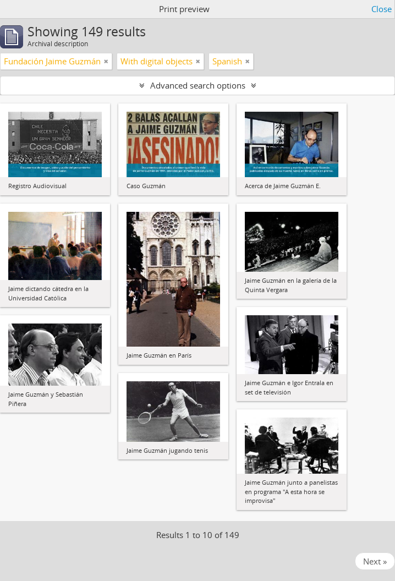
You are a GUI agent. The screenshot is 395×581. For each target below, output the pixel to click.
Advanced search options (197, 85)
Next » (375, 561)
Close (381, 8)
